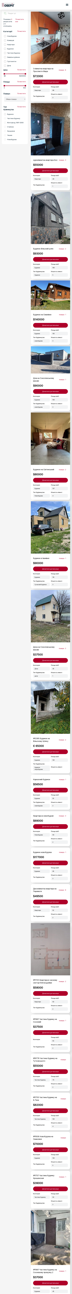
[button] (67, 5)
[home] (8, 5)
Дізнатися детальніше (50, 82)
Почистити (21, 31)
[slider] (4, 74)
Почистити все (19, 20)
